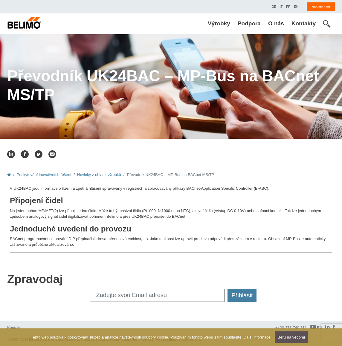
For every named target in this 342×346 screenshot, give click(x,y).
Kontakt (13, 327)
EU (316, 327)
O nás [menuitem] (276, 23)
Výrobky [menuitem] (219, 23)
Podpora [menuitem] (249, 23)
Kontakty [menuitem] (303, 23)
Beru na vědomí (291, 337)
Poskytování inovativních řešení (44, 174)
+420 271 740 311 (291, 327)
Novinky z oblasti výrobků (99, 174)
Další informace (257, 337)
